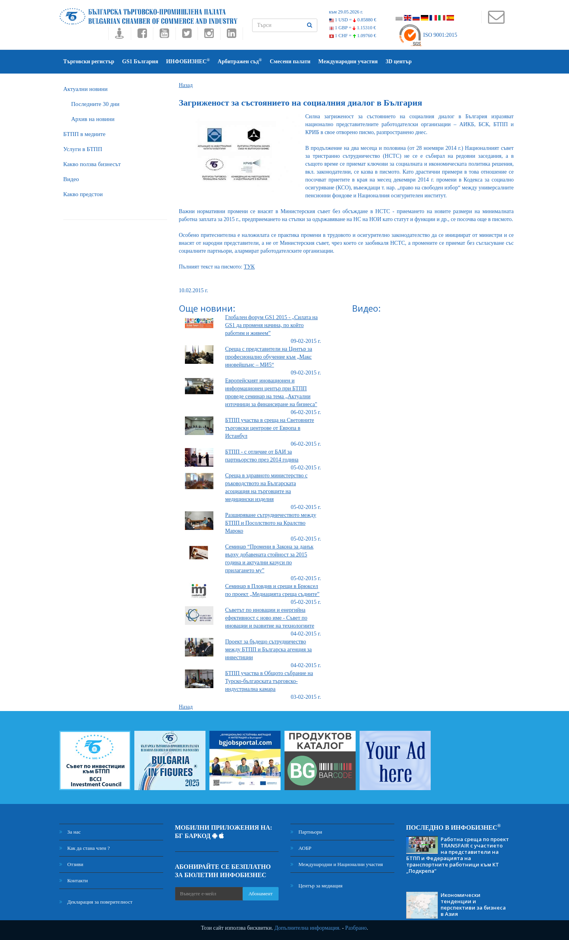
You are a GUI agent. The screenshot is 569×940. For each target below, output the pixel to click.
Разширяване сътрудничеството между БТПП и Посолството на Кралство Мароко (270, 523)
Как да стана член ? (84, 848)
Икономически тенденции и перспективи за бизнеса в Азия (473, 904)
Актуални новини (85, 89)
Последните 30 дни (95, 104)
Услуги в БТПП (82, 149)
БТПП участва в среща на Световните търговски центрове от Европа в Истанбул (269, 428)
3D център (399, 61)
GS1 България (140, 61)
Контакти (73, 880)
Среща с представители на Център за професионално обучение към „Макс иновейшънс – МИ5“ (268, 357)
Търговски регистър (88, 61)
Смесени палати (290, 61)
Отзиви (71, 864)
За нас (70, 832)
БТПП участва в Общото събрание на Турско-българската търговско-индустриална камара (269, 681)
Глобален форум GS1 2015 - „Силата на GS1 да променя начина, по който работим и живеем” (271, 325)
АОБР (300, 848)
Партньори (306, 832)
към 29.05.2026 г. (346, 12)
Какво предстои (83, 194)
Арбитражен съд (240, 61)
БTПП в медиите (84, 134)
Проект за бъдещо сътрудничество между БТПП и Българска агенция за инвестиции (268, 649)
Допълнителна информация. (307, 928)
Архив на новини (93, 119)
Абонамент (261, 893)
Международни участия (348, 61)
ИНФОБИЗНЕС (188, 61)
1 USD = (353, 20)
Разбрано (356, 928)
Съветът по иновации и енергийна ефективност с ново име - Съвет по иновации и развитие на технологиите (269, 618)
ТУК (249, 267)
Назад (186, 85)
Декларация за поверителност (95, 902)
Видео (71, 179)
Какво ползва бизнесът (92, 164)
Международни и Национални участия (336, 864)
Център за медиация (316, 886)
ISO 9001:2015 (427, 35)
